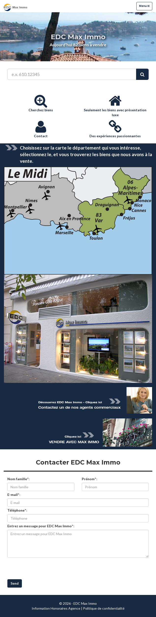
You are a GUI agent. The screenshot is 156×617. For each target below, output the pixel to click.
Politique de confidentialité (104, 608)
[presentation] (44, 568)
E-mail (12, 494)
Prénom (88, 479)
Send (15, 583)
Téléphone (16, 510)
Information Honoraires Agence (56, 608)
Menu (144, 6)
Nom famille (17, 479)
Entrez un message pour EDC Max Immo (39, 526)
